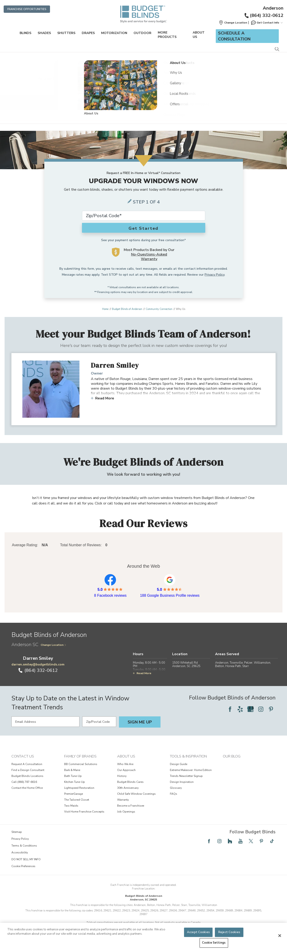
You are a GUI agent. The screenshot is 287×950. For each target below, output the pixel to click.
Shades (44, 33)
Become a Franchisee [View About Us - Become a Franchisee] (130, 806)
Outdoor (142, 33)
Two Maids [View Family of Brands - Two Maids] (71, 806)
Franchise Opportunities (26, 9)
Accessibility (19, 852)
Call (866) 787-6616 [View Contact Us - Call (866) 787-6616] (24, 782)
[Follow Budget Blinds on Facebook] (229, 709)
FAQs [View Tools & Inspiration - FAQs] (173, 794)
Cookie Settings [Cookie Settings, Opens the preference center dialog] (214, 943)
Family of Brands (80, 756)
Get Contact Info (266, 22)
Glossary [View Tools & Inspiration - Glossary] (176, 788)
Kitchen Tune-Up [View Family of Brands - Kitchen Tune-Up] (74, 782)
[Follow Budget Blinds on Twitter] (251, 841)
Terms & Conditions (24, 845)
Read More (102, 398)
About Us (199, 34)
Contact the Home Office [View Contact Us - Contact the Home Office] (27, 788)
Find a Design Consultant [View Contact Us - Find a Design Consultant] (27, 770)
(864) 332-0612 (263, 15)
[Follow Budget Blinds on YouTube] (240, 841)
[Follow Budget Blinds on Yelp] (240, 709)
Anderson (273, 8)
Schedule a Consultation (234, 36)
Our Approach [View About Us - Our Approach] (126, 770)
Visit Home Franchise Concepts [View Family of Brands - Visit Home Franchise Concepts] (84, 811)
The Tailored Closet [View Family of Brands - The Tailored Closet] (76, 800)
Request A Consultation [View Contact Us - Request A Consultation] (26, 764)
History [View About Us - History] (121, 776)
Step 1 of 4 (146, 202)
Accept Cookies (198, 932)
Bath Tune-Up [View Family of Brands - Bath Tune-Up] (73, 776)
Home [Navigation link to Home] (105, 309)
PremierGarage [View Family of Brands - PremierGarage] (73, 794)
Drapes (88, 33)
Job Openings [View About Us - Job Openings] (126, 811)
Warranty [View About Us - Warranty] (123, 800)
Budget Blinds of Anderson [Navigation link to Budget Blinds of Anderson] (127, 309)
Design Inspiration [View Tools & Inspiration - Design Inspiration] (182, 782)
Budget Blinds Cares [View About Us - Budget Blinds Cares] (130, 782)
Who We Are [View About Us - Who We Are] (125, 764)
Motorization (114, 33)
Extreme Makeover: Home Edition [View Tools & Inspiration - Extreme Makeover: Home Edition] (191, 770)
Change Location (53, 645)
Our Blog (231, 756)
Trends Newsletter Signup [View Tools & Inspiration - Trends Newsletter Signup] (186, 776)
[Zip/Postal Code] (99, 721)
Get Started (144, 228)
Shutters (66, 33)
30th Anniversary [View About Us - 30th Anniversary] (128, 788)
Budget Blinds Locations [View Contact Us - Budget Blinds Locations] (27, 776)
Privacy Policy (214, 274)
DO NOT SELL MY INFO (26, 859)
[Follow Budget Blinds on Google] (250, 709)
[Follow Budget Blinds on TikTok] (272, 841)
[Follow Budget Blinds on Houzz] (230, 841)
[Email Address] (45, 721)
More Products (167, 34)
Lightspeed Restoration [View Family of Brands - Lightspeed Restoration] (79, 788)
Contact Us (22, 756)
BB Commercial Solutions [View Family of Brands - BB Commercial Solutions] (80, 764)
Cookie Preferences (23, 866)
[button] (233, 22)
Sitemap (16, 832)
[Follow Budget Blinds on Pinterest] (271, 709)
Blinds (25, 33)
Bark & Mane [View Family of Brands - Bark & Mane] (72, 770)
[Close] (280, 936)
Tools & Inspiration (188, 756)
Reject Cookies (229, 932)
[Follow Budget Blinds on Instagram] (260, 709)
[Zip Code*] (143, 216)
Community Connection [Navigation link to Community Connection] (159, 309)
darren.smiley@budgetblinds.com (37, 664)
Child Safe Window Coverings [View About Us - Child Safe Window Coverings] (136, 794)
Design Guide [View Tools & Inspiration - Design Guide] (178, 764)
